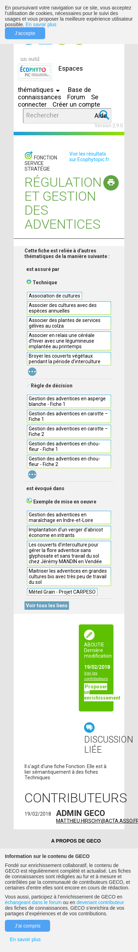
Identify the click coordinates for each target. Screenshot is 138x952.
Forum (76, 97)
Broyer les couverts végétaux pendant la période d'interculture (65, 358)
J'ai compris (27, 926)
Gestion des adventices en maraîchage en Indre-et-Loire (61, 517)
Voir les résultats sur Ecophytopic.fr (89, 156)
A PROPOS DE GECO (76, 841)
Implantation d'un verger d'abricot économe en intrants (66, 532)
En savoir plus (41, 24)
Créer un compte (76, 104)
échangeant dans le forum (33, 902)
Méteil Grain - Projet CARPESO (62, 592)
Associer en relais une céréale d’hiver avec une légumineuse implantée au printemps (62, 340)
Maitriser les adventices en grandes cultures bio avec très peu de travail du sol (68, 576)
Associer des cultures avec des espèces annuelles (63, 308)
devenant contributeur (100, 902)
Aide (101, 115)
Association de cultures (54, 296)
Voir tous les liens (47, 605)
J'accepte (25, 33)
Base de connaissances (54, 93)
